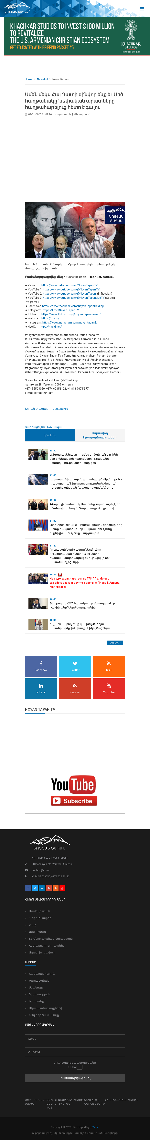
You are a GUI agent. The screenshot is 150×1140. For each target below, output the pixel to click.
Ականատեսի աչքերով (43, 1008)
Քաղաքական (37, 980)
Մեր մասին (30, 1101)
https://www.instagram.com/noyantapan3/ (70, 322)
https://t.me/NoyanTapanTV (61, 310)
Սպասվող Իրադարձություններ (100, 435)
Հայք (30, 924)
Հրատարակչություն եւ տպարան (69, 1101)
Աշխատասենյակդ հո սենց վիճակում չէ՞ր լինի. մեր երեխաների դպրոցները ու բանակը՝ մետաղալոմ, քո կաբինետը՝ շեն (84, 458)
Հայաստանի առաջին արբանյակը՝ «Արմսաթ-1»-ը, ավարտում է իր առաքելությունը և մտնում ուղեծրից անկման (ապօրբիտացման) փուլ (86, 483)
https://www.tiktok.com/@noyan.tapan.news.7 (71, 314)
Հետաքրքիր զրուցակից (45, 945)
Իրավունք (34, 1001)
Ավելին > (115, 643)
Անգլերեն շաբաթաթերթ (94, 1101)
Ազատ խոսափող (40, 952)
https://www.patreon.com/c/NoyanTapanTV (69, 285)
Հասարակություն (40, 973)
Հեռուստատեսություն (121, 1099)
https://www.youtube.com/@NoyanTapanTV (71, 289)
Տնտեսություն (37, 994)
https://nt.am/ (50, 318)
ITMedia (94, 1127)
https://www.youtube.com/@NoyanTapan (69, 293)
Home (29, 79)
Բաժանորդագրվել (75, 1078)
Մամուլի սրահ (37, 911)
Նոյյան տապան (36, 408)
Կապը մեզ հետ (51, 1103)
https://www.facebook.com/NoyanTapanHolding (73, 306)
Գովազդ (41, 1099)
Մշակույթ (34, 987)
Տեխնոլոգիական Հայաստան (49, 938)
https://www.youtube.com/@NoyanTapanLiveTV (74, 297)
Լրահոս (50, 435)
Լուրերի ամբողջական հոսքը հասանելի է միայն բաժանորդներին (75, 1133)
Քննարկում (35, 931)
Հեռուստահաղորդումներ (45, 899)
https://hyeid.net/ (51, 326)
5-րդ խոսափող (38, 918)
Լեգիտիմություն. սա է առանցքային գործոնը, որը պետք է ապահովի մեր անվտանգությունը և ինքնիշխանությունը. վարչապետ (86, 529)
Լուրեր (30, 962)
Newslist (42, 79)
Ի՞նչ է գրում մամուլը (42, 1015)
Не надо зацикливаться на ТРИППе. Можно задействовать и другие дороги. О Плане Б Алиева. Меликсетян (85, 582)
